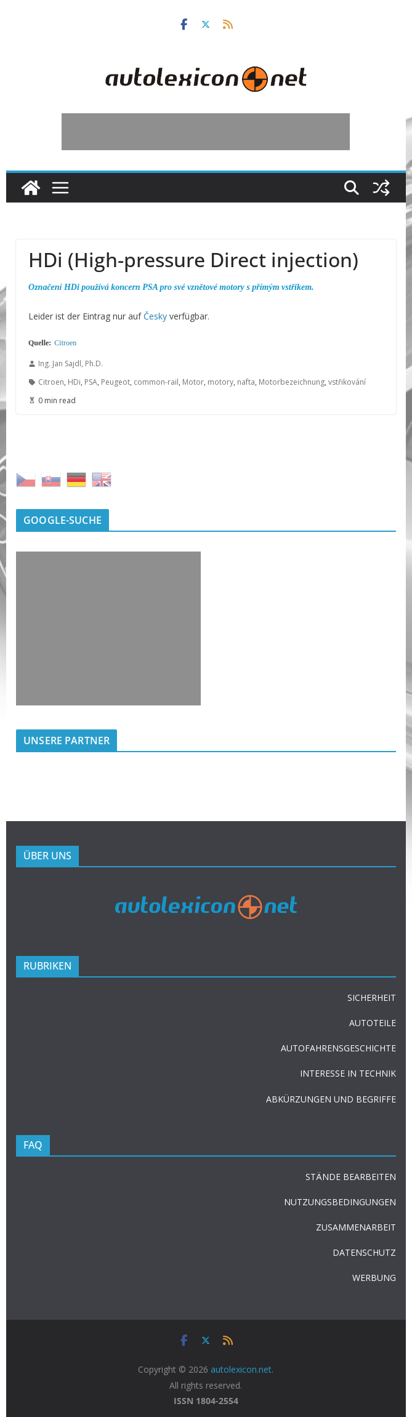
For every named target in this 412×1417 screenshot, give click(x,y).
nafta (246, 382)
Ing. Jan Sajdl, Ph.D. (70, 363)
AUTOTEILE (372, 1023)
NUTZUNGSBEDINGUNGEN (340, 1202)
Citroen (65, 343)
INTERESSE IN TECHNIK (348, 1073)
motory (220, 382)
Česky (155, 316)
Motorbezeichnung (292, 382)
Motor (193, 382)
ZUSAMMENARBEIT (356, 1227)
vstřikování (347, 382)
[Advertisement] (206, 131)
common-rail (156, 382)
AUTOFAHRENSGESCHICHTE (338, 1048)
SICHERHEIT (371, 997)
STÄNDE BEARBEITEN (350, 1176)
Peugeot (115, 382)
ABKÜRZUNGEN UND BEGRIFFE (331, 1099)
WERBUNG (374, 1277)
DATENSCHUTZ (364, 1252)
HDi (74, 382)
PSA (90, 382)
